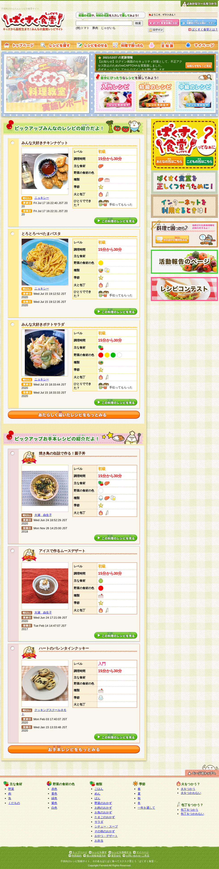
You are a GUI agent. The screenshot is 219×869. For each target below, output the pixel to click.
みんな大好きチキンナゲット (44, 143)
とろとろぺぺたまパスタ (41, 234)
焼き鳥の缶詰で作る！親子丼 (62, 453)
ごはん (99, 789)
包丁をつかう (189, 809)
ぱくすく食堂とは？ (205, 29)
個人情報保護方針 (96, 855)
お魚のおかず (103, 812)
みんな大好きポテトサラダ (42, 324)
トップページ (79, 852)
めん (97, 793)
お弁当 (99, 840)
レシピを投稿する (121, 852)
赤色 (54, 789)
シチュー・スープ (106, 826)
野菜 (11, 789)
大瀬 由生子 (43, 515)
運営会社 (116, 855)
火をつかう (188, 789)
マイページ (142, 852)
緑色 (54, 798)
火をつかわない (191, 793)
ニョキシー (41, 197)
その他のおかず (105, 831)
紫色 (54, 803)
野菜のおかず (103, 803)
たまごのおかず (105, 817)
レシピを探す (99, 852)
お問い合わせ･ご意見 (137, 855)
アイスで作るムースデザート (62, 551)
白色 (54, 807)
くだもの (14, 803)
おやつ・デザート (106, 836)
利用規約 (77, 855)
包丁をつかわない (192, 813)
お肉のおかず (103, 807)
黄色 (54, 793)
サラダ (99, 821)
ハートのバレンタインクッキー (64, 648)
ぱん (97, 798)
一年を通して (146, 807)
